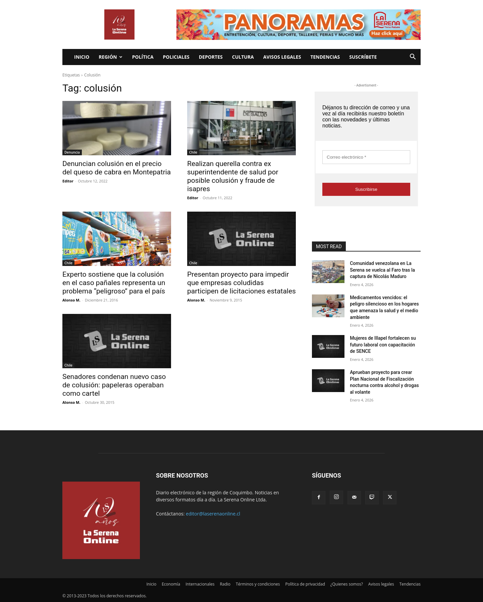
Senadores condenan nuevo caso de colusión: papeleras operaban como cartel (114, 385)
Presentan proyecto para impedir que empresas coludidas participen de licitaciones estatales (241, 282)
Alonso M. (71, 300)
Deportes (211, 57)
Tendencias (325, 57)
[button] (413, 57)
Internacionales (199, 584)
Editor (67, 180)
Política (143, 57)
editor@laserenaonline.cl (213, 513)
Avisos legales (282, 57)
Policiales (176, 57)
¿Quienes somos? (346, 584)
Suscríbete (363, 57)
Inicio (81, 57)
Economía (171, 584)
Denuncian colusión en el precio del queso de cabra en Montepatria (116, 168)
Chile (193, 152)
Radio (225, 584)
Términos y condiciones (258, 584)
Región (110, 57)
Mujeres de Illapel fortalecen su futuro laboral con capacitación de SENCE (383, 344)
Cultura (243, 57)
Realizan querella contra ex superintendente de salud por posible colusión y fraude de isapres (232, 176)
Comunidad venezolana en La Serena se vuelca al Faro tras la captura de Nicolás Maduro (382, 270)
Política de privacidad (305, 584)
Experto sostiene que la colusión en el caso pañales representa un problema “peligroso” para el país (113, 282)
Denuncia (72, 152)
